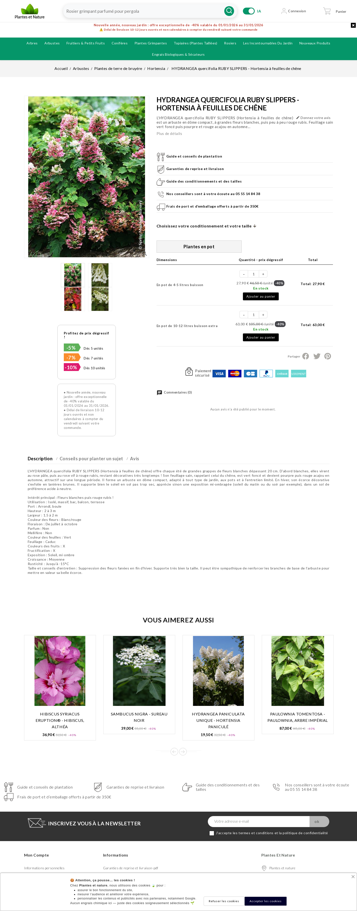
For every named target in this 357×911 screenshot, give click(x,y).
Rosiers (230, 43)
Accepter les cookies (266, 901)
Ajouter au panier (260, 296)
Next (183, 751)
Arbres (32, 43)
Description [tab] (40, 458)
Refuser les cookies (224, 901)
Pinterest (327, 356)
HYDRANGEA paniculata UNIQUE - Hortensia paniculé (218, 720)
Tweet (317, 356)
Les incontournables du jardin (268, 43)
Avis (134, 458)
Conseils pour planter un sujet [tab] (91, 458)
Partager (305, 356)
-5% (71, 348)
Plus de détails (169, 133)
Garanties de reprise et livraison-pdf (130, 868)
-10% (71, 367)
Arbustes (52, 43)
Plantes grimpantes (150, 43)
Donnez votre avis (313, 118)
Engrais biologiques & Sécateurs (178, 54)
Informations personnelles (44, 868)
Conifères (120, 43)
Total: (313, 284)
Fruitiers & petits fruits (85, 43)
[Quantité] (254, 273)
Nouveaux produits (315, 43)
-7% (71, 357)
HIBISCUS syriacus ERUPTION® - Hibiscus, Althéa (60, 720)
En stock (260, 288)
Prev (174, 751)
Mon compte (36, 855)
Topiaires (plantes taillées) (195, 43)
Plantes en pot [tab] (199, 246)
